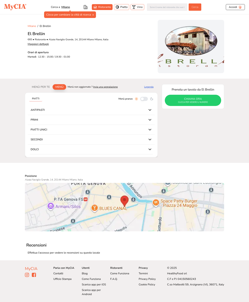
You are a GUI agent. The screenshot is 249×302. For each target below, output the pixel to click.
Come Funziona (91, 279)
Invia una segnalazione (105, 87)
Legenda (149, 87)
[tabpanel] (91, 124)
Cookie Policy (147, 284)
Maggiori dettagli (38, 44)
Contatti (58, 273)
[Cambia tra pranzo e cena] (144, 99)
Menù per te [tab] (41, 87)
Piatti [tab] (35, 98)
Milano (32, 26)
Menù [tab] (59, 87)
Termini (143, 273)
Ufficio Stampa (62, 279)
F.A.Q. (114, 279)
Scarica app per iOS (94, 284)
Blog (85, 273)
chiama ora (193, 100)
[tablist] (47, 87)
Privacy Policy (147, 279)
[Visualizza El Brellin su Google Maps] (124, 207)
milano (65, 7)
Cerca (195, 7)
